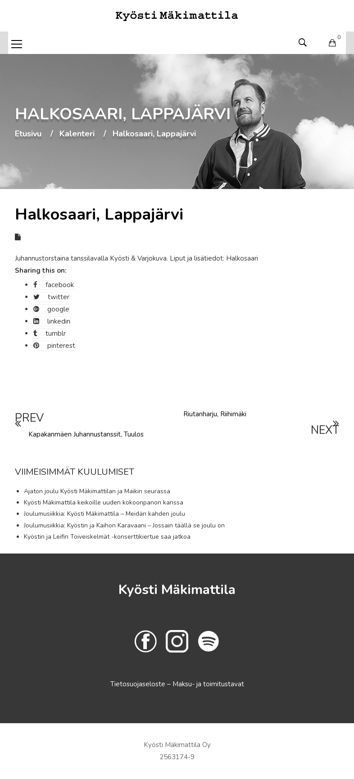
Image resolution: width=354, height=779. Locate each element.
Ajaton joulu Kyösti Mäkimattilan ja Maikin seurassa (97, 491)
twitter (51, 297)
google (51, 309)
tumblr (49, 333)
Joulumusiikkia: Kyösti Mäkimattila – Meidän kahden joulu (104, 513)
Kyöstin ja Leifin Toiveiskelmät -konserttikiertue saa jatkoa (107, 536)
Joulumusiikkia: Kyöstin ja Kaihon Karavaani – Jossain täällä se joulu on (124, 525)
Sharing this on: (41, 270)
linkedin (51, 321)
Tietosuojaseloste (138, 684)
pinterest (54, 345)
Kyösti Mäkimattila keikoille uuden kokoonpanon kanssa (103, 502)
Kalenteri (77, 134)
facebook (53, 284)
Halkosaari (242, 258)
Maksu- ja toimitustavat (208, 684)
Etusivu (28, 134)
